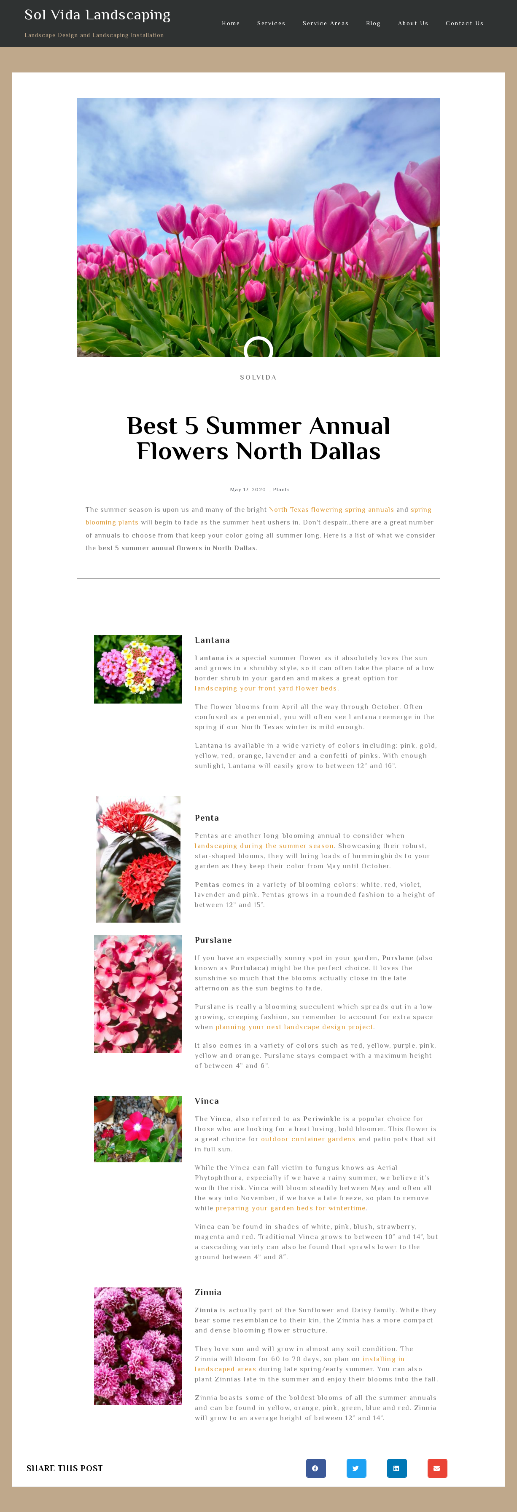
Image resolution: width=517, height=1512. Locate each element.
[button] (316, 1468)
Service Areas (326, 23)
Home (231, 23)
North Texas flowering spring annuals (331, 510)
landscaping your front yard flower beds (266, 688)
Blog (373, 23)
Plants (281, 489)
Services (271, 23)
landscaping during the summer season (264, 846)
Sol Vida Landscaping (97, 14)
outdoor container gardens (308, 1139)
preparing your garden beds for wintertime (291, 1208)
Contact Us (465, 23)
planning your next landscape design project (295, 1027)
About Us (413, 23)
